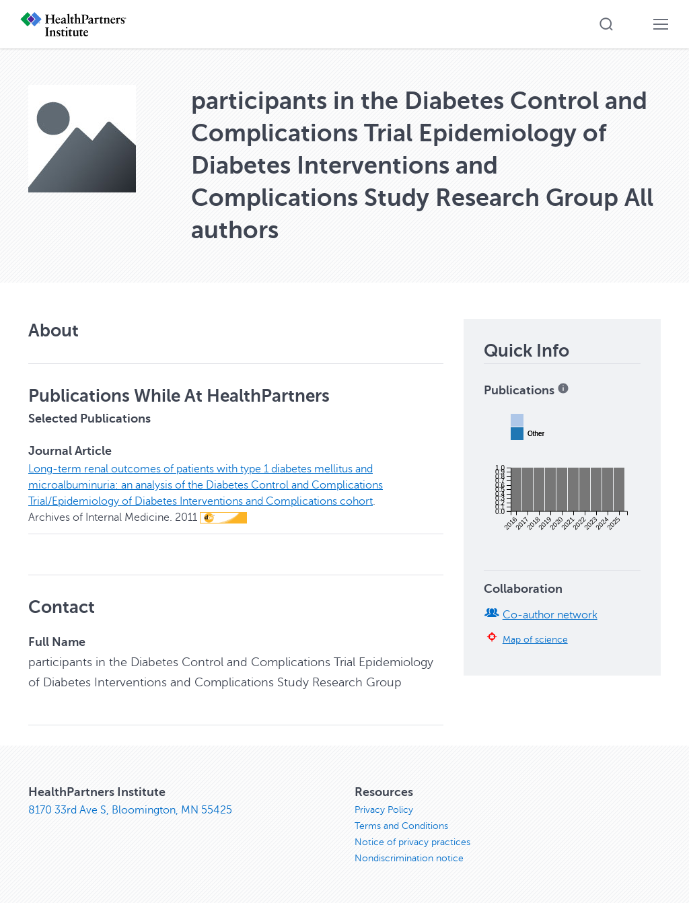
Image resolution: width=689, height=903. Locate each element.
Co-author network (550, 615)
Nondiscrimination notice (409, 858)
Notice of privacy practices (412, 842)
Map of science (535, 639)
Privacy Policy (384, 810)
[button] (606, 24)
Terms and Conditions (401, 826)
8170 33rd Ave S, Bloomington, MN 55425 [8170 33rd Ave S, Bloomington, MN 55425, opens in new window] (130, 810)
